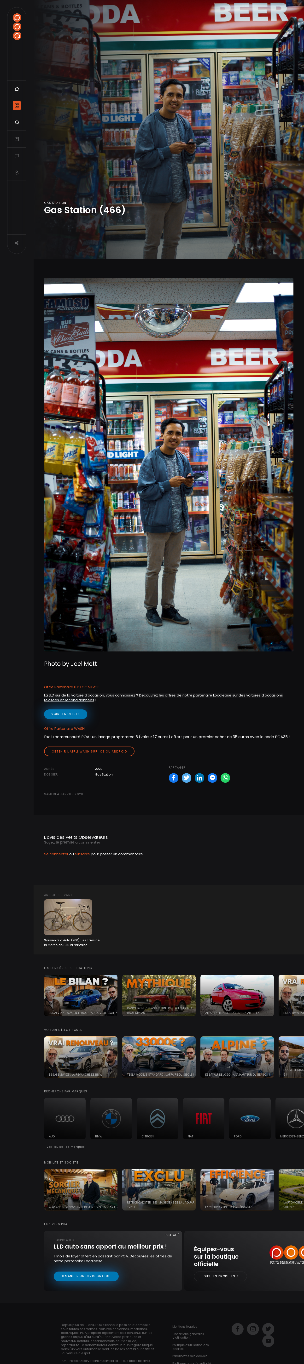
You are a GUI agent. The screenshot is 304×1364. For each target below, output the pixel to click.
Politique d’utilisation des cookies (190, 1347)
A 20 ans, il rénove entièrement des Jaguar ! (82, 1207)
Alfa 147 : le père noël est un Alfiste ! (232, 1013)
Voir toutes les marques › (67, 1147)
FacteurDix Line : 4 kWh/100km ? (228, 1207)
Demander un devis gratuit (86, 1276)
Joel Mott (84, 664)
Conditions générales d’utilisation (188, 1336)
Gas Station (104, 774)
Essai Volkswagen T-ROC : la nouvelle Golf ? (83, 1013)
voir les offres (65, 714)
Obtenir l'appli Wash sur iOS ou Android (89, 751)
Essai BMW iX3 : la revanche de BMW (75, 1075)
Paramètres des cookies (189, 1356)
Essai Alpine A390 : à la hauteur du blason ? (238, 1075)
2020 (99, 768)
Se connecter (56, 853)
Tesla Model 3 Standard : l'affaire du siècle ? (161, 1075)
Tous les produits (220, 1276)
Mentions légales (184, 1326)
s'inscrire (82, 853)
